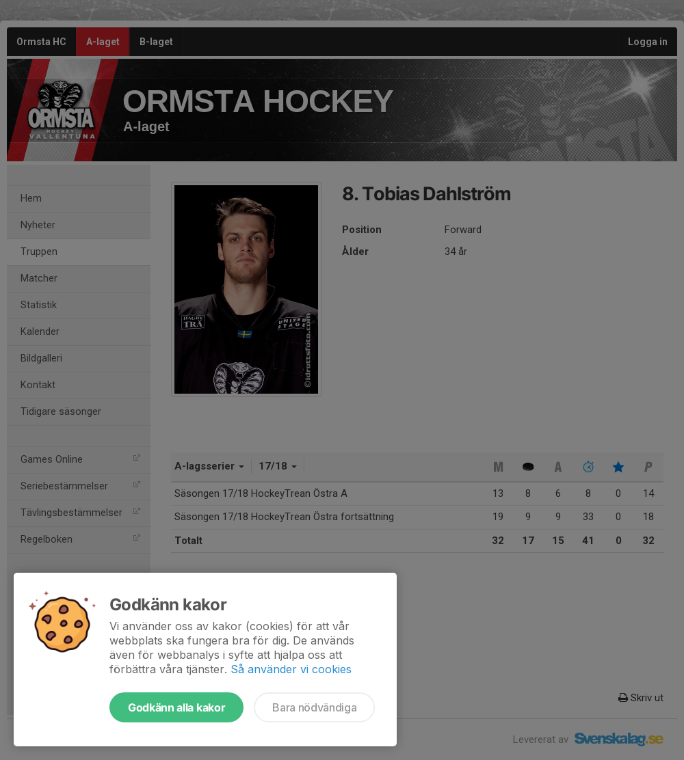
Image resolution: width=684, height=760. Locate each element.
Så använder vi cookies (291, 669)
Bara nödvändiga (314, 707)
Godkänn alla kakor (176, 707)
